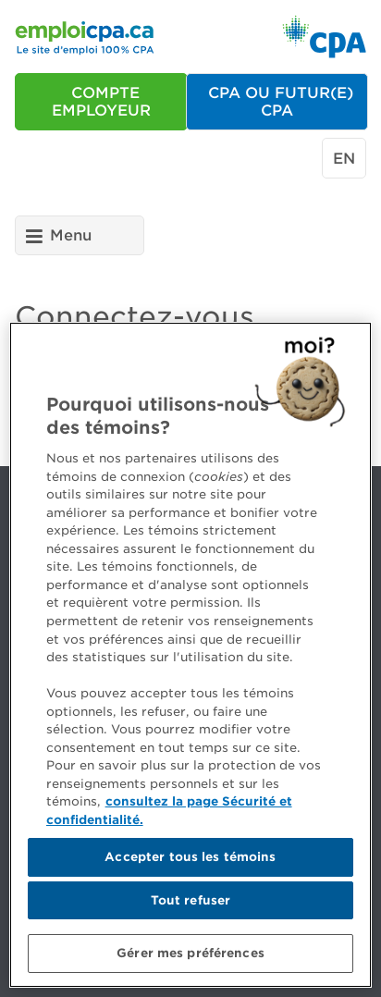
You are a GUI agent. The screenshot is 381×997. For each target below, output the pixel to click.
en (344, 158)
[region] (190, 655)
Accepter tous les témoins (190, 857)
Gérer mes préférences (190, 953)
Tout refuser (191, 900)
